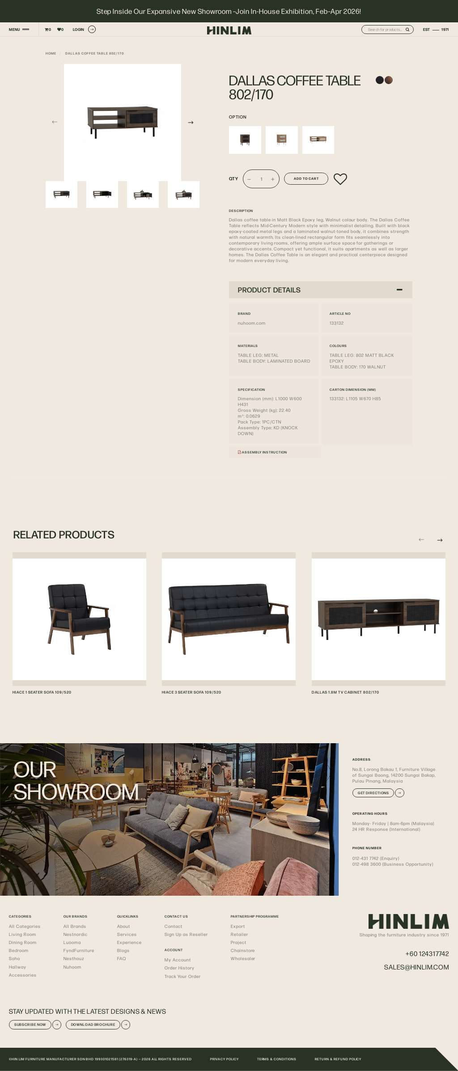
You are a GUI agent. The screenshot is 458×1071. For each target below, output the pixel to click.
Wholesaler (243, 958)
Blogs (123, 950)
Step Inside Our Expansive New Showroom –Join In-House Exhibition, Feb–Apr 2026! (229, 11)
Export (238, 926)
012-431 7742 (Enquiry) (375, 858)
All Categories (25, 926)
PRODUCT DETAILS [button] (320, 289)
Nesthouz (74, 958)
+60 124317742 (427, 953)
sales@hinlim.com (416, 966)
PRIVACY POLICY (224, 1059)
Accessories (23, 975)
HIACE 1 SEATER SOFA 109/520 (42, 692)
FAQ (121, 958)
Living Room (22, 934)
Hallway (17, 966)
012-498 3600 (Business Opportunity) (392, 864)
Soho (14, 958)
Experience (129, 942)
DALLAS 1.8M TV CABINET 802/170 (345, 692)
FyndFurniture (79, 950)
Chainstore (243, 950)
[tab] (320, 289)
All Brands (75, 926)
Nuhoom (72, 966)
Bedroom (19, 950)
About (123, 926)
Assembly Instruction (262, 452)
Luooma (72, 942)
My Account (178, 959)
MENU (14, 29)
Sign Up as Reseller (186, 934)
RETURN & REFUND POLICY (338, 1059)
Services (127, 934)
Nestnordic (76, 934)
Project (238, 942)
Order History (180, 967)
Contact (173, 926)
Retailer (239, 934)
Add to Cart (306, 178)
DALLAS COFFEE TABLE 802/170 (94, 53)
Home (51, 53)
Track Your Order (183, 976)
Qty (233, 178)
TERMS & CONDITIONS (277, 1059)
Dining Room (23, 942)
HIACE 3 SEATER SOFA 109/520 (191, 692)
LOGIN (84, 29)
